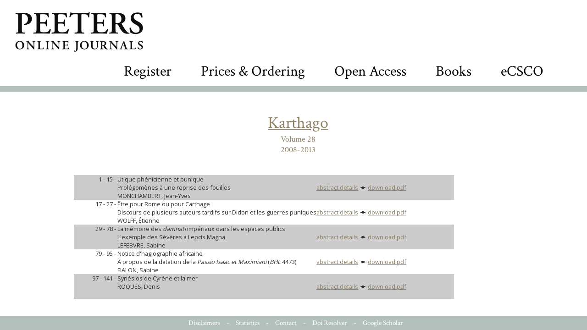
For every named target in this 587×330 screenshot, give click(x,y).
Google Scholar (383, 323)
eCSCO (522, 71)
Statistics (248, 323)
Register (148, 71)
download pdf (387, 187)
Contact (286, 323)
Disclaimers (204, 323)
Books (453, 71)
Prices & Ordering (253, 71)
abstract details (337, 187)
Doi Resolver (329, 323)
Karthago (298, 123)
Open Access (370, 71)
